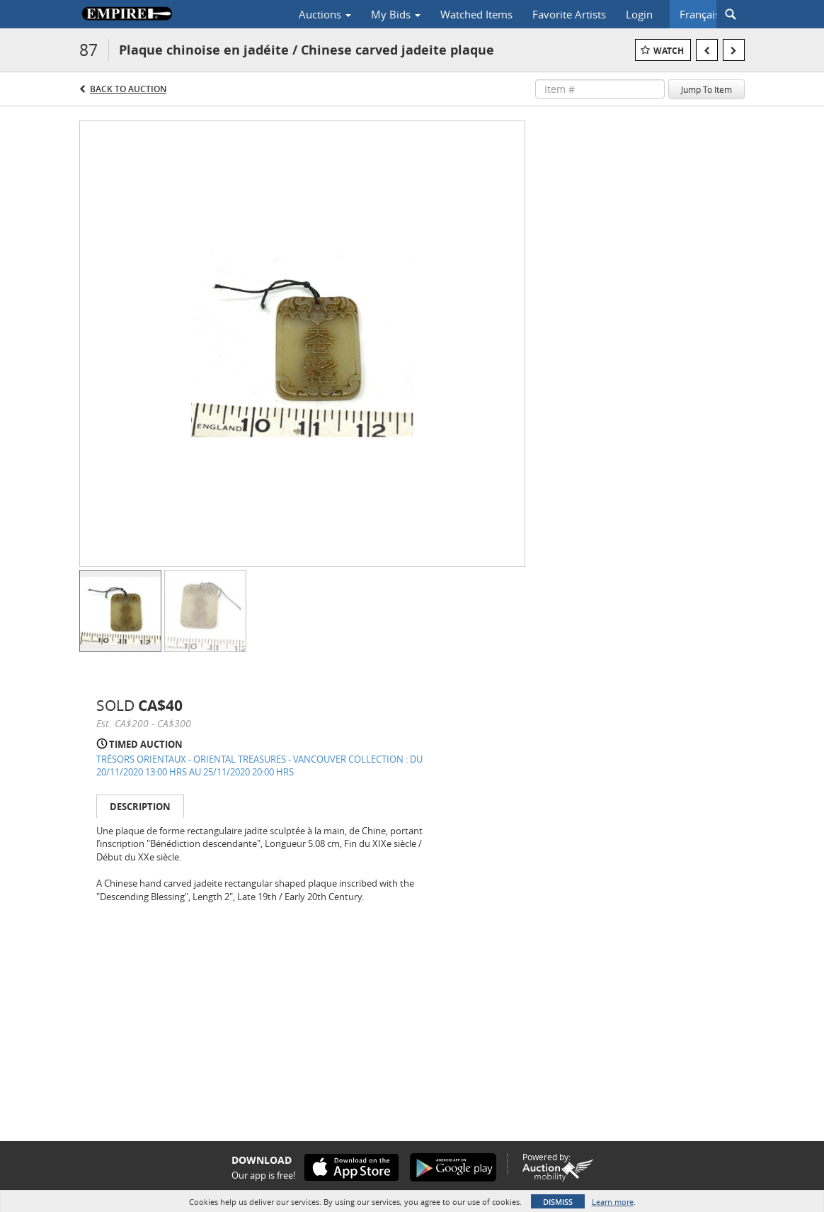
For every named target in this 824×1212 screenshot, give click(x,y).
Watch (668, 51)
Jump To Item (706, 89)
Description (140, 806)
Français (700, 14)
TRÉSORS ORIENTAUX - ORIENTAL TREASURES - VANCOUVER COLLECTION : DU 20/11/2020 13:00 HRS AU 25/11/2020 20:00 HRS (259, 766)
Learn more (613, 1201)
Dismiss (558, 1201)
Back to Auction (128, 89)
